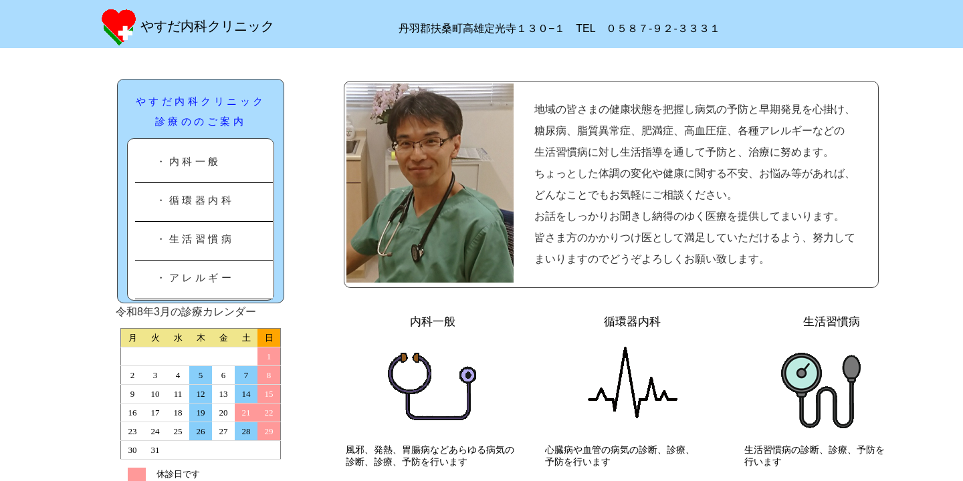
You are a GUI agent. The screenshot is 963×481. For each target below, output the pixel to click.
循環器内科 (643, 321)
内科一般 (432, 321)
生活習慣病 (848, 321)
